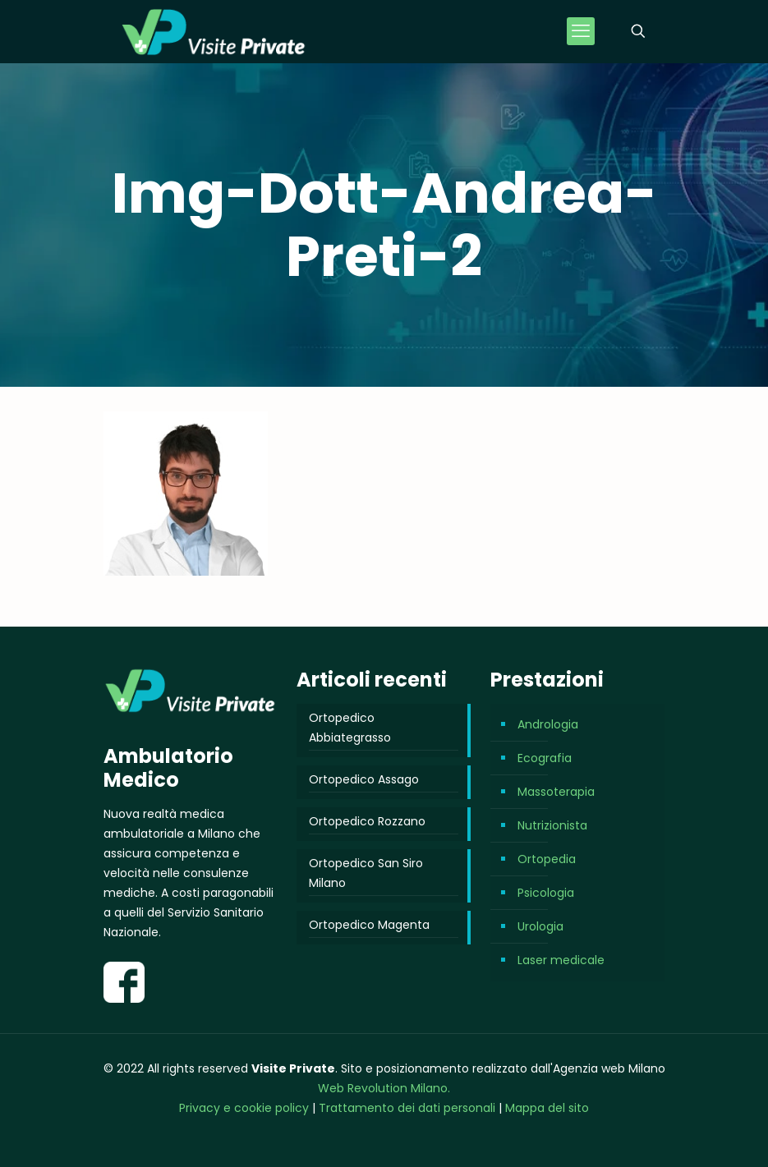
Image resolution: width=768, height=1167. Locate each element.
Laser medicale (561, 960)
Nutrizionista (552, 825)
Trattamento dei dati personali (409, 1108)
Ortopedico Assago (364, 779)
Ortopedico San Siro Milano (366, 873)
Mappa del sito (547, 1108)
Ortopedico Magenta (369, 925)
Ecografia (544, 758)
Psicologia (545, 892)
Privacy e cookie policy (244, 1108)
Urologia (540, 926)
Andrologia (547, 724)
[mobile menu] (581, 31)
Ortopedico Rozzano (367, 821)
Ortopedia (546, 859)
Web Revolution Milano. (384, 1088)
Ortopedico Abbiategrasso (350, 728)
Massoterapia (556, 791)
